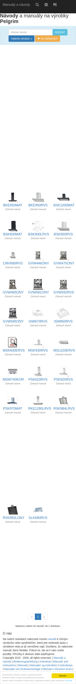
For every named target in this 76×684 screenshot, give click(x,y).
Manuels (23, 665)
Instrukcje (45, 661)
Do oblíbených (47, 38)
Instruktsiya (66, 665)
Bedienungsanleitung (25, 661)
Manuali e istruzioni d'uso (57, 669)
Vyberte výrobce (21, 38)
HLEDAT (60, 32)
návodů (52, 639)
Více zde (69, 681)
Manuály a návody (16, 5)
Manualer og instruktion (43, 665)
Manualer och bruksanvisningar (22, 669)
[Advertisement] (38, 87)
